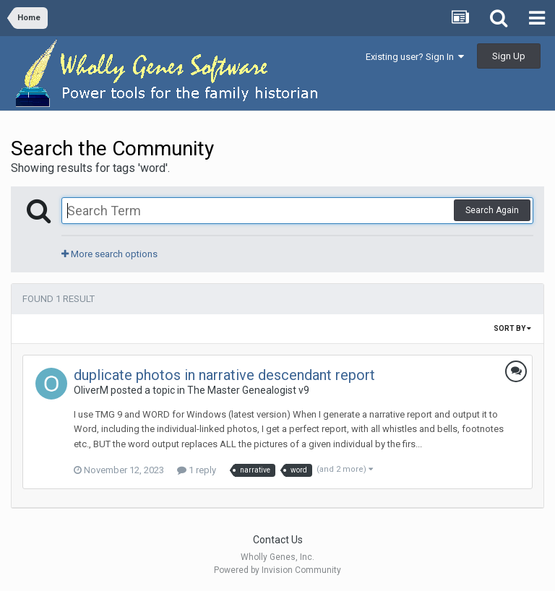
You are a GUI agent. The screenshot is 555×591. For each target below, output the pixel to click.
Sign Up (508, 56)
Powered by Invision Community (277, 570)
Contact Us (278, 539)
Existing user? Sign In (415, 56)
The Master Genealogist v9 (248, 390)
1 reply (196, 470)
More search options (109, 254)
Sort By (512, 328)
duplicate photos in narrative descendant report (224, 375)
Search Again (492, 210)
